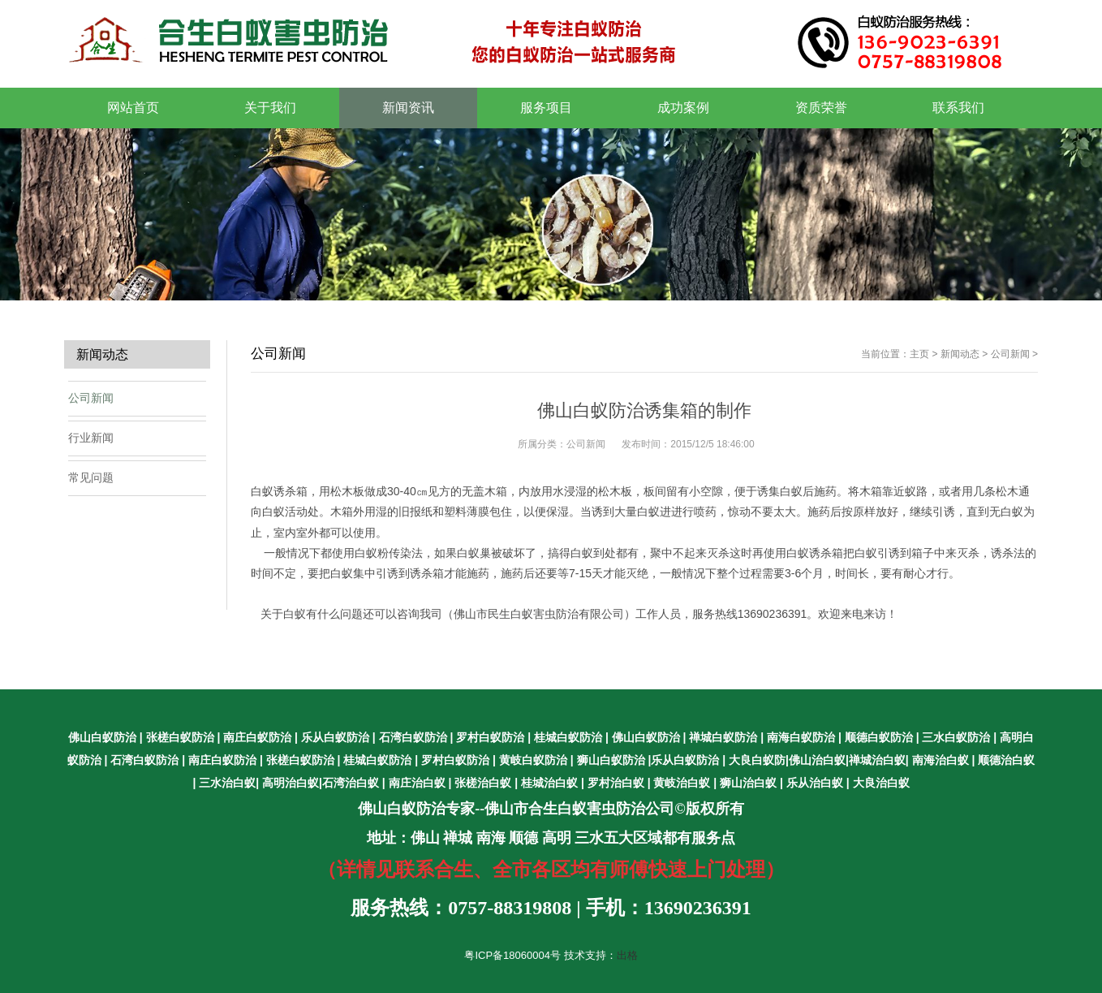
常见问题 (91, 477)
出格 (627, 955)
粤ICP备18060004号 (512, 955)
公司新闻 (1010, 354)
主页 (919, 354)
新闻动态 (960, 354)
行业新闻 (91, 437)
